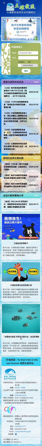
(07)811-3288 (20, 387)
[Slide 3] (32, 39)
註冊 (29, 62)
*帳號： (14, 53)
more (36, 82)
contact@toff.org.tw (23, 431)
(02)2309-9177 (20, 426)
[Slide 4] (35, 39)
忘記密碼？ (21, 62)
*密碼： (14, 57)
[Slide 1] (27, 39)
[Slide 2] (30, 39)
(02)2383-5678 (20, 395)
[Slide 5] (38, 39)
